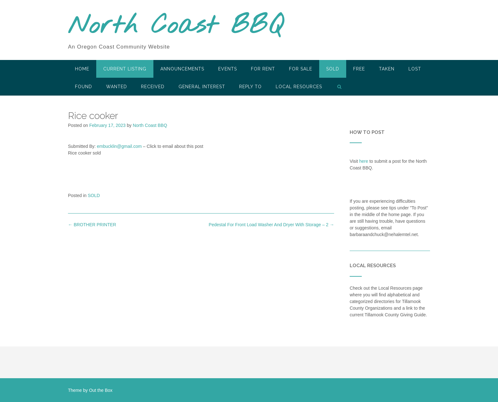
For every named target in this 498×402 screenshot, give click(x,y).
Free (359, 68)
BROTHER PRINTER (92, 224)
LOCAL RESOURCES (299, 86)
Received (153, 86)
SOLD (332, 68)
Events (227, 68)
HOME (82, 68)
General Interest (201, 86)
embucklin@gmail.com (119, 146)
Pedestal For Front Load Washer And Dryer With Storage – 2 (271, 224)
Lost (414, 68)
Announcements (182, 68)
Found (83, 86)
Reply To (250, 86)
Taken (386, 68)
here (363, 161)
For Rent (263, 68)
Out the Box (100, 390)
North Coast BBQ (175, 26)
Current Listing (124, 68)
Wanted (116, 86)
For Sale (300, 68)
